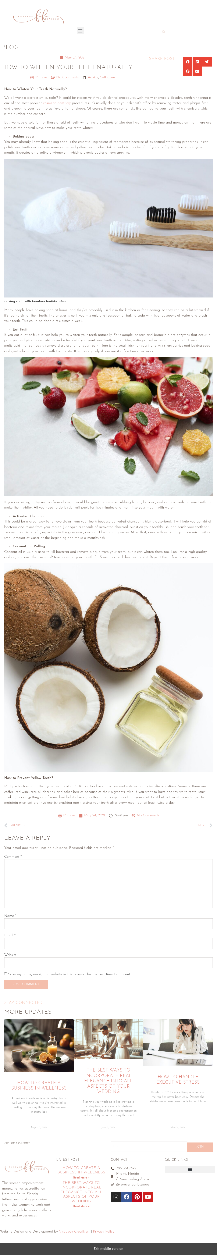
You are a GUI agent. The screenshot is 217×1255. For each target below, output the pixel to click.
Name (10, 916)
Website (10, 955)
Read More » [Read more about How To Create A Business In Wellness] (81, 1178)
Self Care (107, 77)
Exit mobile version (108, 1249)
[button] (80, 30)
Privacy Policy (103, 1232)
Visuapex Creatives (74, 1232)
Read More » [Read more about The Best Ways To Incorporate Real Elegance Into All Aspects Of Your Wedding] (81, 1206)
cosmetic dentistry (57, 103)
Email (10, 935)
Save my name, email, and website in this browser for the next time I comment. (69, 974)
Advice (93, 77)
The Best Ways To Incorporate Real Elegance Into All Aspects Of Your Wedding (108, 1081)
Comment (13, 857)
